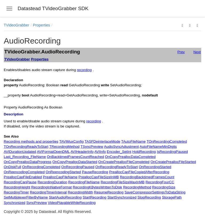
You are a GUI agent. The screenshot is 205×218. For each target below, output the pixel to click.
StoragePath (172, 197)
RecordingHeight (17, 187)
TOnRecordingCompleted (167, 141)
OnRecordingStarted (155, 167)
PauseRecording (95, 172)
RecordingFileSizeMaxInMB (122, 182)
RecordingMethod (137, 187)
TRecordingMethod (64, 147)
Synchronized (14, 203)
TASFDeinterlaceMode (102, 141)
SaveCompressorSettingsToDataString (154, 192)
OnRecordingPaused (77, 167)
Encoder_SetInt (119, 152)
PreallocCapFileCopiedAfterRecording (139, 172)
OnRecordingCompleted (41, 167)
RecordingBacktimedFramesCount (147, 177)
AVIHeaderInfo (81, 152)
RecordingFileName (84, 182)
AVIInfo (100, 152)
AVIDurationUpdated (20, 152)
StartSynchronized (121, 197)
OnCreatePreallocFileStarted (173, 162)
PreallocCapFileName (60, 177)
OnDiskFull (12, 167)
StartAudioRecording (65, 197)
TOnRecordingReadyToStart (26, 147)
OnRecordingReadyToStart (116, 167)
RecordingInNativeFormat (51, 187)
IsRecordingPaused (172, 152)
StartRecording (95, 197)
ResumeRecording (108, 192)
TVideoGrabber (16, 25)
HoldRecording (144, 152)
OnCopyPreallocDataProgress (28, 162)
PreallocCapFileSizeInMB (98, 177)
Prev (181, 52)
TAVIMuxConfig (71, 141)
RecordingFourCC (159, 182)
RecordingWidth (80, 192)
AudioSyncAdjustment (121, 147)
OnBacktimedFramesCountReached (75, 157)
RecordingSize (163, 187)
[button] (182, 25)
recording (84, 70)
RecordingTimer (16, 192)
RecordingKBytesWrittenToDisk (97, 187)
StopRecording (149, 197)
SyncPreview (36, 203)
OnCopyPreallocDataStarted (74, 162)
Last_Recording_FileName (25, 157)
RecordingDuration (52, 182)
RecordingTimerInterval (48, 192)
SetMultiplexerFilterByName (26, 197)
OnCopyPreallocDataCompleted (130, 157)
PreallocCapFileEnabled (23, 177)
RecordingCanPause (20, 182)
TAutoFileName (133, 141)
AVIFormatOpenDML (53, 152)
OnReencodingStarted (63, 172)
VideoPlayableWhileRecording (72, 203)
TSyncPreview (91, 147)
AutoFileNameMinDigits (158, 147)
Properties (41, 25)
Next (197, 52)
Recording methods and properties (31, 141)
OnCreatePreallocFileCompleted (123, 162)
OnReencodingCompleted (24, 172)
